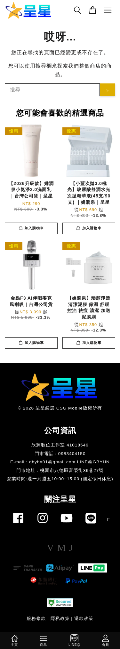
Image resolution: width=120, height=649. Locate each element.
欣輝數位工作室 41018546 (59, 445)
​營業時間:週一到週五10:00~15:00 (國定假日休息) (60, 478)
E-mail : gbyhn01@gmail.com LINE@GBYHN (60, 462)
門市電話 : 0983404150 (60, 453)
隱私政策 (60, 618)
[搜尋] (52, 89)
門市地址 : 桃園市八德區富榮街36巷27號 (60, 470)
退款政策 (83, 618)
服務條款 (36, 618)
